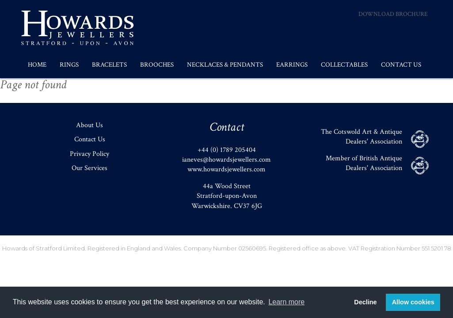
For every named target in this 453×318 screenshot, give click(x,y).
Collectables (344, 65)
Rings (69, 65)
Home (37, 65)
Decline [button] (365, 302)
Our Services (89, 168)
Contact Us (401, 65)
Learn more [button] (286, 302)
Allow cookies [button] (413, 302)
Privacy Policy (89, 154)
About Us (89, 125)
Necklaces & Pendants (225, 65)
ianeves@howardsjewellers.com (226, 159)
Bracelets (109, 65)
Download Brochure (393, 14)
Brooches (157, 65)
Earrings (292, 65)
